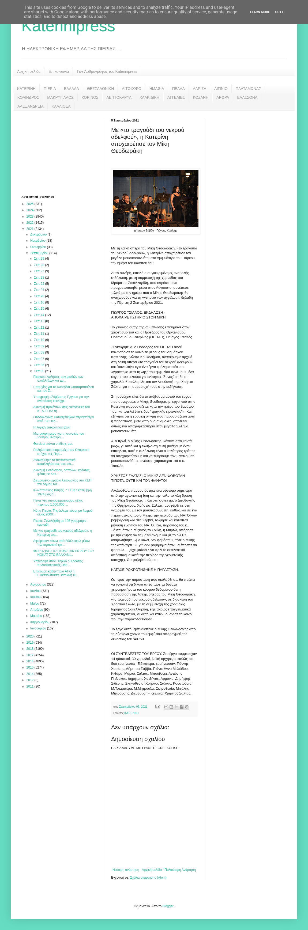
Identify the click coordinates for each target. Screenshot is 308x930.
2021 (31, 229)
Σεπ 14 (39, 315)
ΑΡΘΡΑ (222, 97)
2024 (31, 210)
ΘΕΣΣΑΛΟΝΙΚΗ (100, 88)
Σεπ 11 (39, 334)
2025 (31, 204)
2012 (31, 680)
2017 (31, 655)
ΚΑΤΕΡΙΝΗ (26, 88)
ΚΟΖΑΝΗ (200, 97)
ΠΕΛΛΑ (178, 88)
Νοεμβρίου (38, 240)
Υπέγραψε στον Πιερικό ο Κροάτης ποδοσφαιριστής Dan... (57, 563)
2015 (31, 667)
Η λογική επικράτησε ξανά (51, 427)
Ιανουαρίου (38, 628)
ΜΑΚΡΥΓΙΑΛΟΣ (60, 97)
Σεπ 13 (39, 321)
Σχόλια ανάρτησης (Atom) (148, 877)
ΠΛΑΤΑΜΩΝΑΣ (248, 88)
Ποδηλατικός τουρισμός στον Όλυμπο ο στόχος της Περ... (61, 451)
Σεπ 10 (39, 340)
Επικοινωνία (58, 71)
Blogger (167, 906)
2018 (31, 649)
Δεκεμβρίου (39, 234)
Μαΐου (35, 603)
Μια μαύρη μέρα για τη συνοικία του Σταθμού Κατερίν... (58, 435)
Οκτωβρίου (38, 247)
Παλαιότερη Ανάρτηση (180, 870)
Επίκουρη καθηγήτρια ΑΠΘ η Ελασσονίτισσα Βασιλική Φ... (55, 573)
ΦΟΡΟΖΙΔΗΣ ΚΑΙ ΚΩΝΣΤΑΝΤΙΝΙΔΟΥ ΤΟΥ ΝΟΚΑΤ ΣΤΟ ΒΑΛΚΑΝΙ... (63, 553)
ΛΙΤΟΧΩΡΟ (131, 88)
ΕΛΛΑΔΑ (71, 88)
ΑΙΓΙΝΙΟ (221, 88)
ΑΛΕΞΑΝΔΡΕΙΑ (30, 106)
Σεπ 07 (39, 359)
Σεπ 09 (39, 346)
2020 (31, 636)
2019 (31, 642)
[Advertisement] (61, 152)
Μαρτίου (36, 616)
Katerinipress (68, 26)
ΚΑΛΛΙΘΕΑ (61, 106)
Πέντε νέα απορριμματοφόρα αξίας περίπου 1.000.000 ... (57, 502)
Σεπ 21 (39, 290)
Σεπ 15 (39, 308)
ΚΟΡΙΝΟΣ (90, 97)
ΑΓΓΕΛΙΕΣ (176, 97)
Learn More (260, 12)
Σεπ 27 (39, 271)
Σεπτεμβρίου (39, 253)
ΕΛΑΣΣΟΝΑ (247, 97)
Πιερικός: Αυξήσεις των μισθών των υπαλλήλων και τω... (58, 378)
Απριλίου (37, 610)
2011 (31, 686)
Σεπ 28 (39, 265)
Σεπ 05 (39, 371)
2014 (31, 674)
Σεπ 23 (39, 277)
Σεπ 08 (39, 352)
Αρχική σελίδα (28, 71)
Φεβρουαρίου (40, 622)
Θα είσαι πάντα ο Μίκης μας (53, 444)
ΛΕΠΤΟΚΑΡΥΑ (119, 97)
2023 (31, 216)
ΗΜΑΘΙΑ (156, 88)
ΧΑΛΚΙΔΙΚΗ (149, 97)
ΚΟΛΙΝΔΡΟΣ (28, 97)
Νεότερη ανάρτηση (125, 870)
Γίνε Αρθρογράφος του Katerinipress (107, 71)
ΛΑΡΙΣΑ (199, 88)
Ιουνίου (36, 597)
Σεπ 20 (39, 296)
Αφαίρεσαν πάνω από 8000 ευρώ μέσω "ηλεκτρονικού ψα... (61, 542)
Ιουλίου (36, 591)
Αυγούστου (38, 584)
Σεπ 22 (39, 284)
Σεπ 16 (39, 302)
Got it (280, 12)
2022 (31, 223)
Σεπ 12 (39, 327)
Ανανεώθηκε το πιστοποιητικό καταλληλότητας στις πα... (54, 462)
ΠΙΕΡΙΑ (50, 88)
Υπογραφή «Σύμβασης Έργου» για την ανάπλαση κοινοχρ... (61, 399)
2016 (31, 661)
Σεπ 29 (39, 258)
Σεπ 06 (39, 365)
